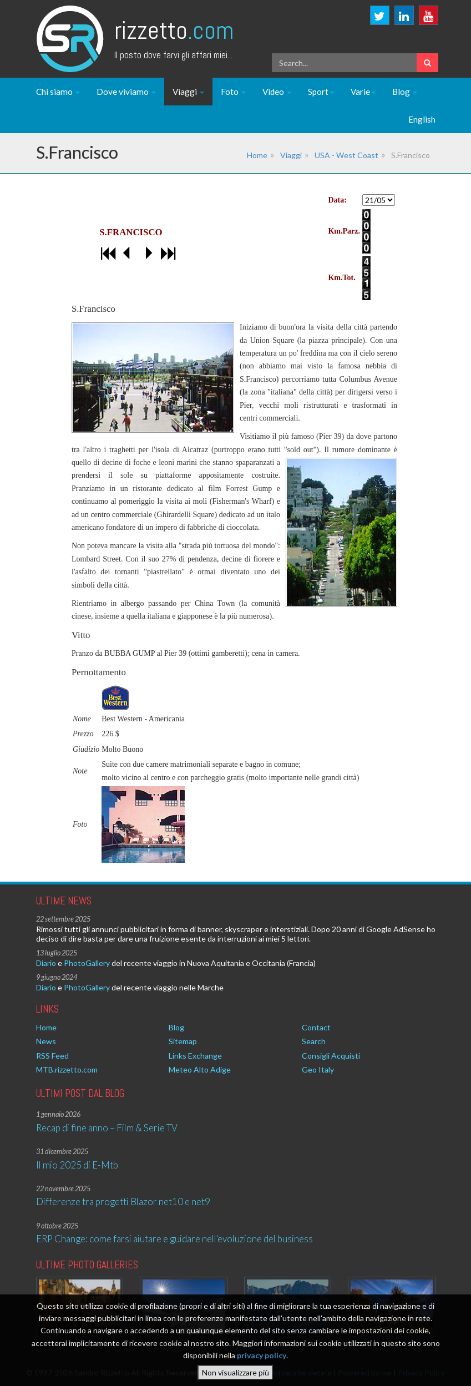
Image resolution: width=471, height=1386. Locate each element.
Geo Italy (318, 1069)
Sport (321, 92)
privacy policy (261, 1355)
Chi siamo (58, 92)
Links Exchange (195, 1055)
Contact (316, 1027)
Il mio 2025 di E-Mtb (77, 1165)
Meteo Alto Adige (200, 1069)
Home (257, 155)
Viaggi (188, 92)
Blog (404, 92)
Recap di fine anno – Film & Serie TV (107, 1128)
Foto (233, 92)
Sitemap (183, 1041)
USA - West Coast (346, 155)
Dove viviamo (126, 92)
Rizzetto (174, 30)
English (421, 119)
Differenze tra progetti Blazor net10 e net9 (123, 1201)
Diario (46, 963)
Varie (363, 92)
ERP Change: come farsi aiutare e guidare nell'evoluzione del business (174, 1239)
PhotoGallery (87, 963)
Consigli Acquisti (331, 1055)
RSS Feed (52, 1055)
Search (314, 1041)
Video (276, 92)
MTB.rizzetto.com (67, 1069)
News (46, 1041)
